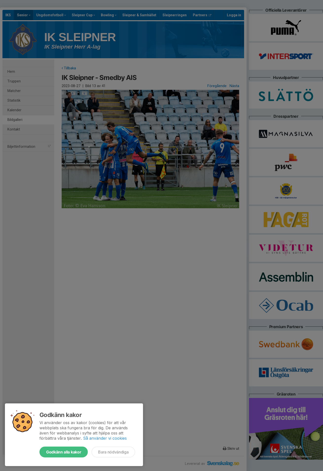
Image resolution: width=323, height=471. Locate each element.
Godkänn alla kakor (63, 452)
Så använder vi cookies (105, 438)
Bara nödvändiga (113, 452)
